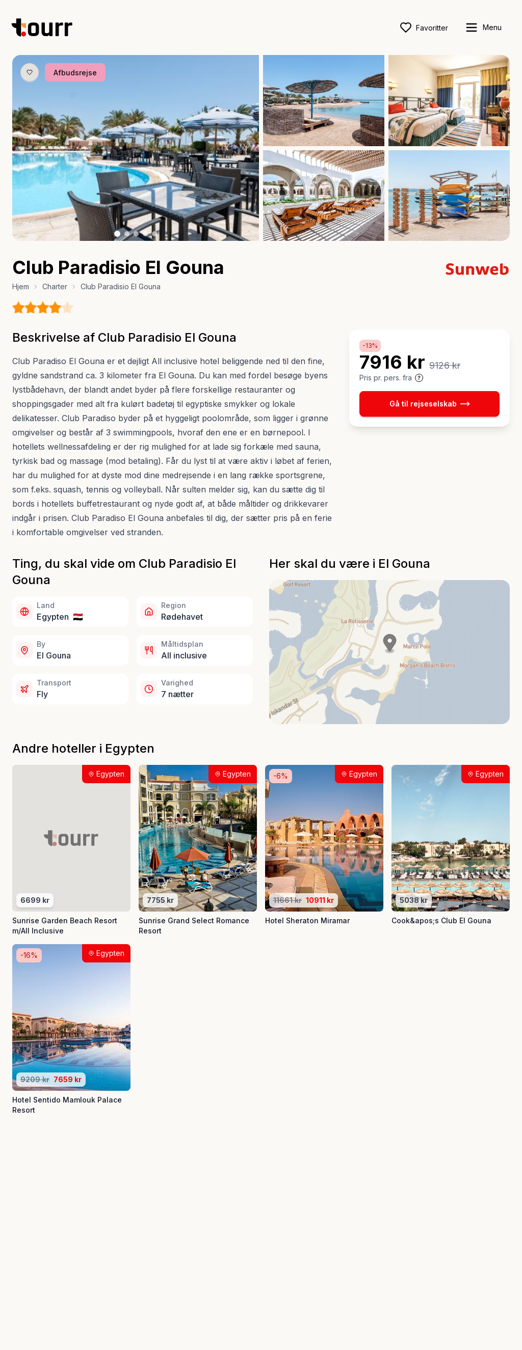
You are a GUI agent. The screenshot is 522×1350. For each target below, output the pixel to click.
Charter (54, 286)
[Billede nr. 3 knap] (136, 233)
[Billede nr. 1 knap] (117, 234)
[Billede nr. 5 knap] (154, 233)
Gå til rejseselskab (429, 404)
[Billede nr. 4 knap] (145, 233)
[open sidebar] (483, 27)
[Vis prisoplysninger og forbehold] (419, 378)
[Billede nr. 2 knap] (126, 233)
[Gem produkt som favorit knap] (29, 72)
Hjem (20, 286)
